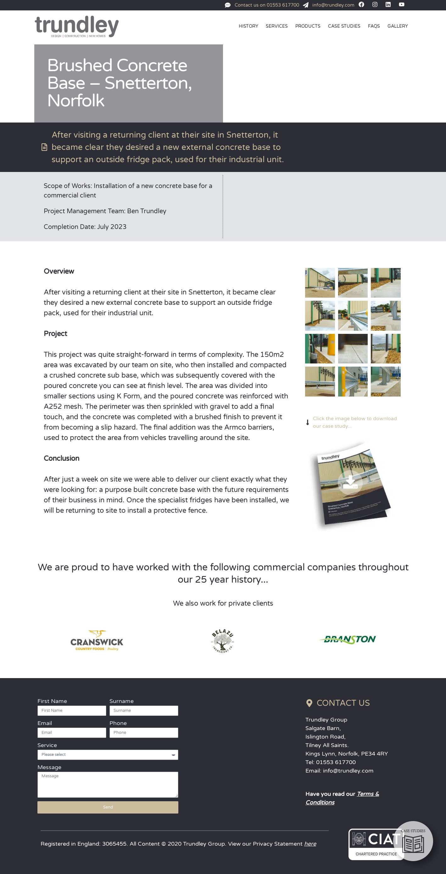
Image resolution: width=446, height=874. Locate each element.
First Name (52, 701)
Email (44, 723)
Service (47, 745)
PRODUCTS (308, 26)
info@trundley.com (348, 770)
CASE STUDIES (344, 26)
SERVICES (277, 26)
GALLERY (397, 26)
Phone (118, 723)
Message (49, 767)
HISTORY (248, 26)
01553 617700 (336, 762)
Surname (121, 701)
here (310, 843)
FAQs (374, 26)
